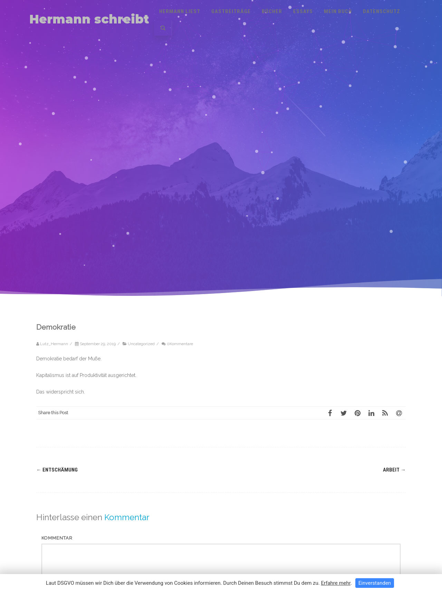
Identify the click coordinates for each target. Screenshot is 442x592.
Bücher (272, 11)
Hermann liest (179, 11)
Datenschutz (381, 11)
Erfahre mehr (335, 583)
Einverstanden (374, 583)
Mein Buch (338, 11)
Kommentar (57, 538)
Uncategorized (141, 343)
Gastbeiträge (231, 11)
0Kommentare (180, 343)
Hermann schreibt (89, 19)
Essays (303, 11)
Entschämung (57, 470)
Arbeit (394, 470)
